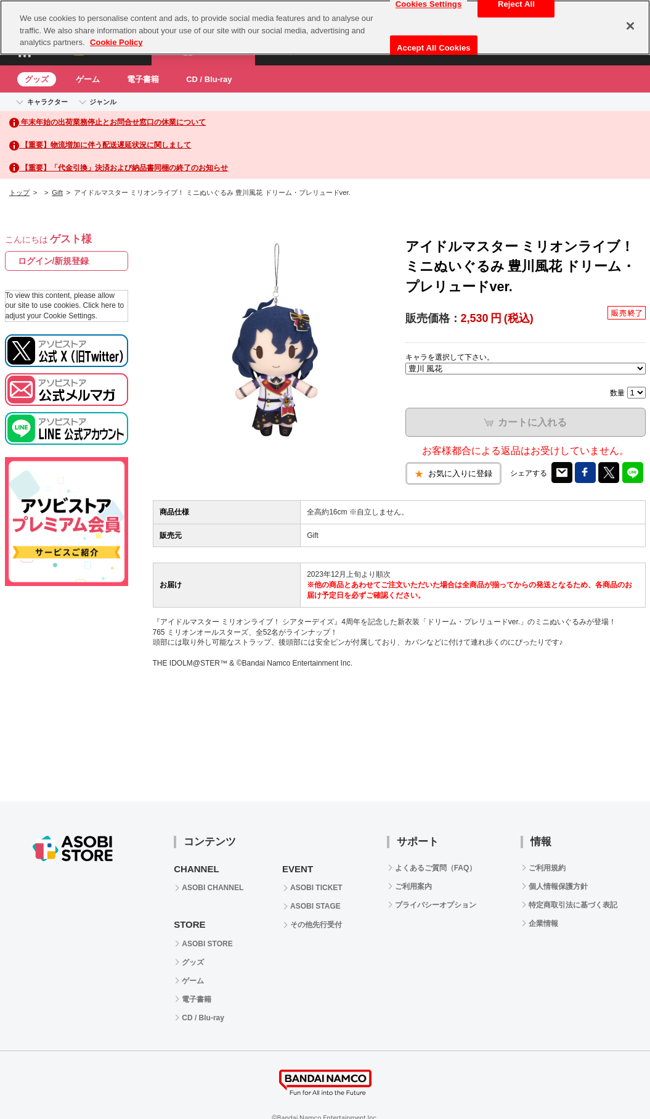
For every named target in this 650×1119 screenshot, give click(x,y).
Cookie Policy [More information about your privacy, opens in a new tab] (116, 42)
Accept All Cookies (434, 47)
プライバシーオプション (435, 905)
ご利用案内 (413, 886)
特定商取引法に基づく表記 (573, 905)
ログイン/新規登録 (53, 261)
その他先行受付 (316, 924)
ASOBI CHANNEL (212, 887)
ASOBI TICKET (316, 887)
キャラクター (47, 101)
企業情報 (543, 923)
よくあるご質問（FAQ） (436, 868)
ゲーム (88, 79)
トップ (19, 192)
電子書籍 (143, 79)
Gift (57, 192)
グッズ (37, 79)
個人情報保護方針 (558, 886)
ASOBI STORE (207, 943)
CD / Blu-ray (209, 79)
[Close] (630, 25)
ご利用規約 (547, 868)
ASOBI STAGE (315, 906)
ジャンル (102, 101)
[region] (325, 27)
